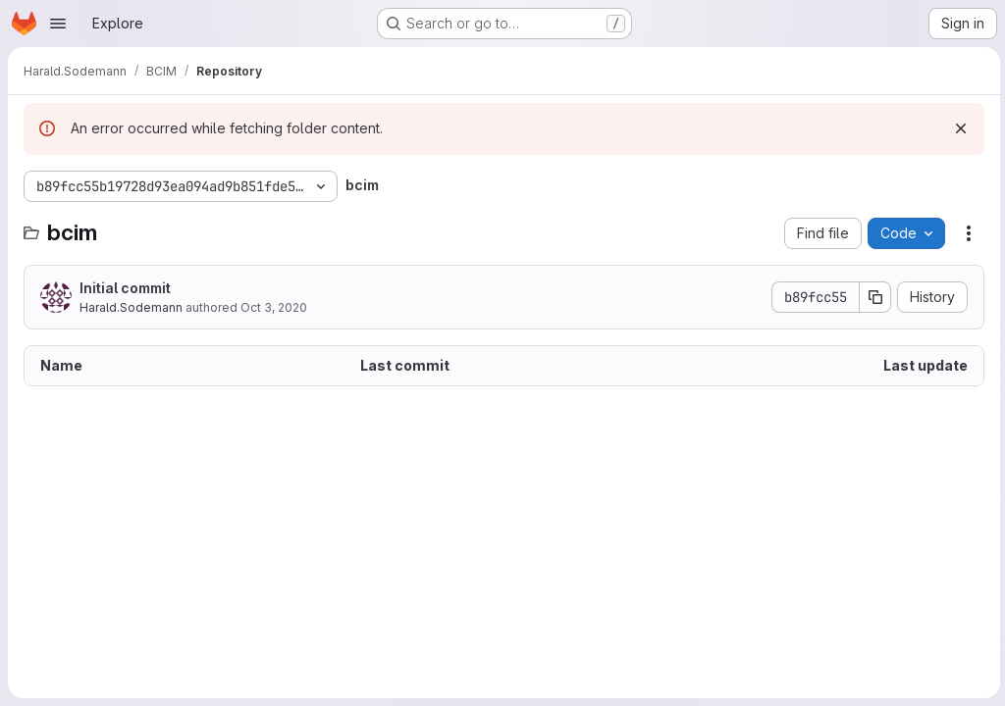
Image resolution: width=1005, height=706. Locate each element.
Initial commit (125, 287)
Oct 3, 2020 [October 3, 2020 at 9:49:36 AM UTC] (273, 307)
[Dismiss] (958, 128)
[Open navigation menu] (58, 23)
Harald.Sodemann (131, 307)
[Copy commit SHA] (872, 297)
